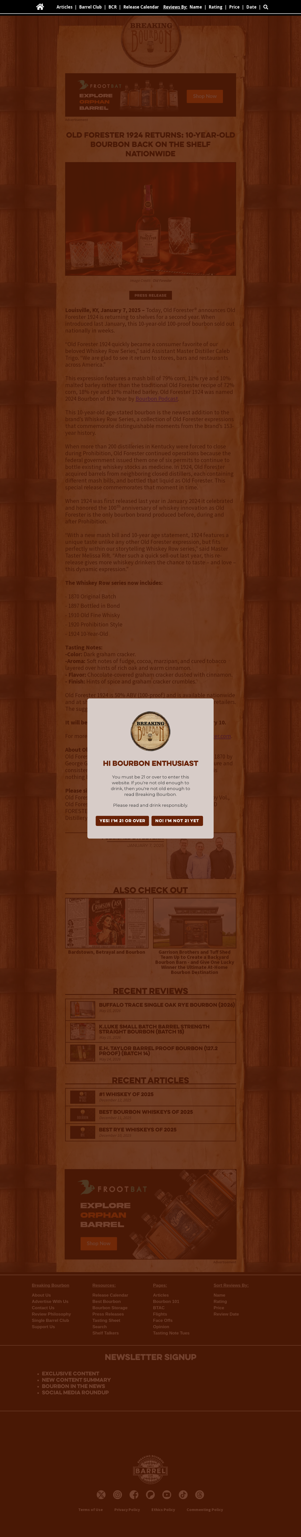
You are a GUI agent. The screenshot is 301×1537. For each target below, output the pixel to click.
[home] (40, 6)
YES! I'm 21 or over (122, 821)
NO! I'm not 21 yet (177, 821)
